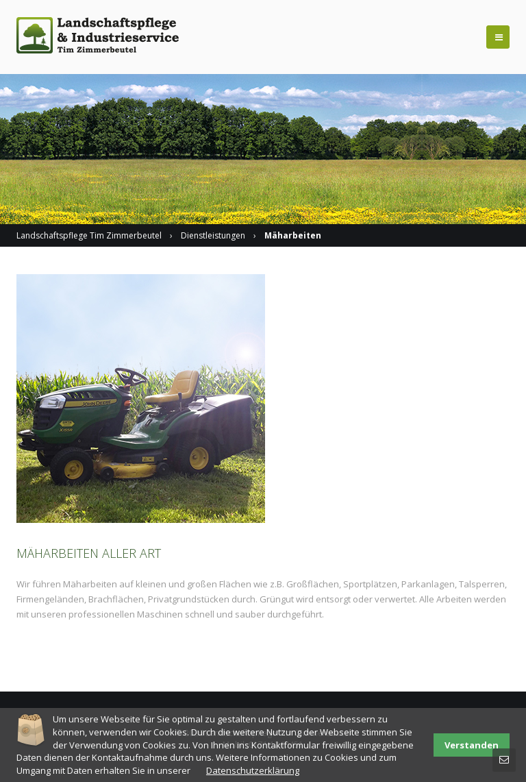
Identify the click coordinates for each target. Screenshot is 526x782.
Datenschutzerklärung (252, 770)
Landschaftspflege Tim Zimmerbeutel (89, 235)
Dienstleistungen (213, 235)
